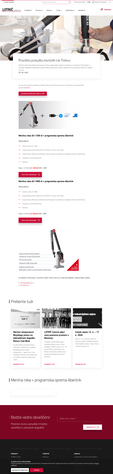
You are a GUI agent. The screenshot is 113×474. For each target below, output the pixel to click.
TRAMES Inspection (17, 458)
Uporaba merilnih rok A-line (33, 89)
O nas (58, 10)
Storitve (38, 10)
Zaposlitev (69, 10)
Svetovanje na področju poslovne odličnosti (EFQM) (87, 451)
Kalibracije (46, 452)
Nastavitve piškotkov (20, 470)
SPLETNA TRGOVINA (29, 170)
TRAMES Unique (16, 455)
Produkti (27, 10)
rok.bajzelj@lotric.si (27, 278)
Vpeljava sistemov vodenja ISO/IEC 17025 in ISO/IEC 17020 (87, 456)
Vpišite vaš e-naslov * (71, 418)
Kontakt (81, 10)
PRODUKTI (14, 452)
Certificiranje (46, 458)
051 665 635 (24, 281)
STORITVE (46, 449)
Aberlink (27, 83)
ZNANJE (77, 444)
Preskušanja (46, 455)
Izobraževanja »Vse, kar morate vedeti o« (86, 447)
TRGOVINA (107, 10)
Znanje (49, 10)
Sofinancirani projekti (79, 2)
